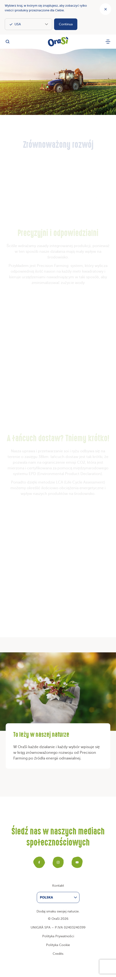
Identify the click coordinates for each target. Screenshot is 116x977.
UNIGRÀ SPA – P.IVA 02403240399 (58, 927)
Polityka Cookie (58, 945)
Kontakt (58, 885)
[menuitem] (58, 897)
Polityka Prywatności (58, 936)
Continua (66, 24)
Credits (58, 953)
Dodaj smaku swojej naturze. (58, 911)
